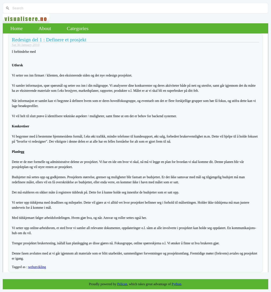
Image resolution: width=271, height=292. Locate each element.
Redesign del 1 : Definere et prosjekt (49, 39)
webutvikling (37, 267)
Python (176, 284)
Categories (77, 28)
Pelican (122, 284)
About (44, 28)
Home (16, 28)
